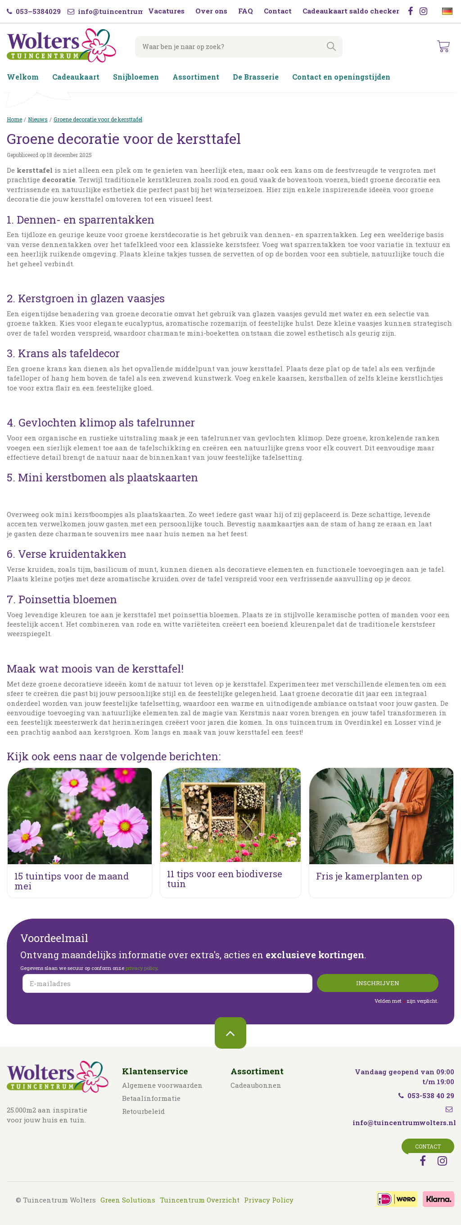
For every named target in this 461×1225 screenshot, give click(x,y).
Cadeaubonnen (255, 1085)
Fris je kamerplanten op (369, 876)
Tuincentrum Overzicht (200, 1199)
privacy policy (141, 968)
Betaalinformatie (151, 1098)
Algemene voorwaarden (162, 1085)
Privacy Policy (269, 1199)
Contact (428, 1146)
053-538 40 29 (426, 1095)
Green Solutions (127, 1199)
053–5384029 (34, 11)
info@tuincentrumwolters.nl (124, 11)
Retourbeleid (143, 1111)
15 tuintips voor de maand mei (71, 881)
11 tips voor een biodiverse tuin (224, 878)
